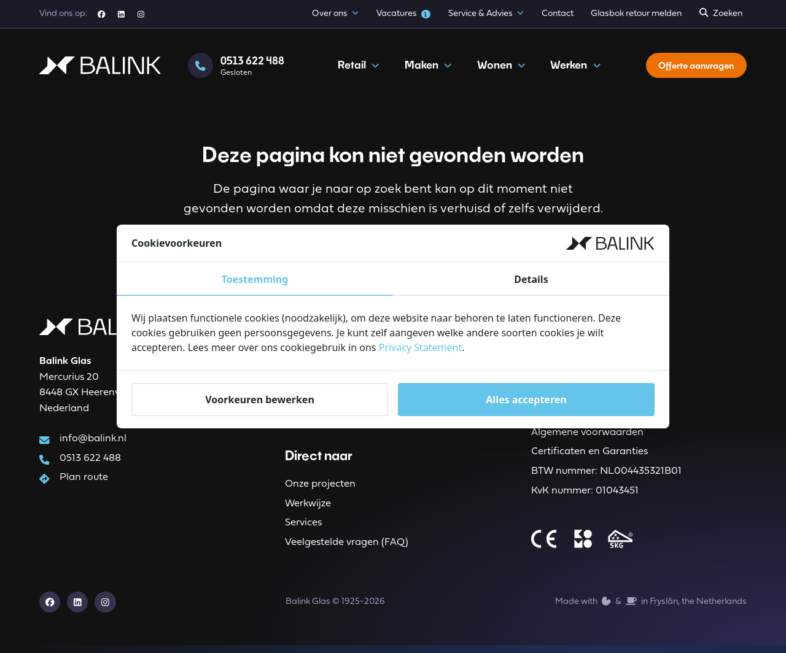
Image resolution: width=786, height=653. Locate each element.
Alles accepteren (526, 399)
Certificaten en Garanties (589, 457)
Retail (357, 69)
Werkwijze (308, 509)
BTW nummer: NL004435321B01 (606, 477)
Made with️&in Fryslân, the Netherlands (651, 608)
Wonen (499, 69)
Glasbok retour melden (636, 13)
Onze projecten (320, 488)
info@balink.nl (93, 441)
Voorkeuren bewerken (259, 399)
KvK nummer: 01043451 (585, 497)
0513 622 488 (90, 461)
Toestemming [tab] (255, 279)
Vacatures (403, 13)
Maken (425, 69)
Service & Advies (486, 14)
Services (303, 529)
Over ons (335, 14)
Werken (573, 69)
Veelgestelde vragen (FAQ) (346, 549)
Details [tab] (531, 279)
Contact (558, 13)
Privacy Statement (420, 347)
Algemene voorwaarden (587, 437)
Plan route (84, 482)
